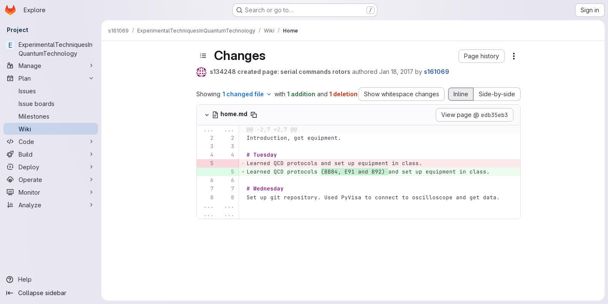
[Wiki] (50, 129)
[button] (482, 56)
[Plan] (50, 78)
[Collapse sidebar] (50, 293)
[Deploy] (50, 167)
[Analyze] (50, 205)
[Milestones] (50, 116)
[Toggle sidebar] (203, 56)
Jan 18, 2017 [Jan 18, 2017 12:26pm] (396, 71)
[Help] (50, 279)
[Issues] (50, 91)
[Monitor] (50, 192)
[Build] (50, 154)
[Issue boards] (50, 103)
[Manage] (50, 65)
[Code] (50, 141)
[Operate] (50, 179)
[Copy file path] (254, 115)
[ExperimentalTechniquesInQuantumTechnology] (50, 49)
